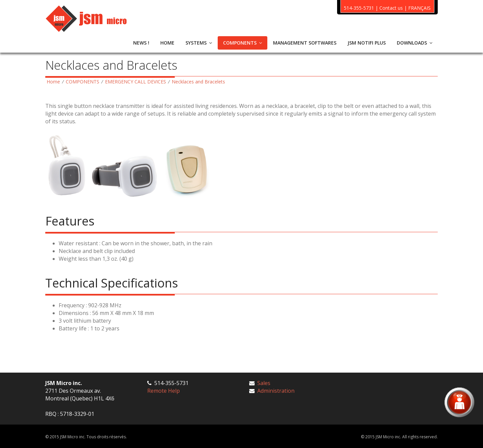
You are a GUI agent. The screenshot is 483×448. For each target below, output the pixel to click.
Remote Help (163, 390)
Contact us (391, 8)
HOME (167, 43)
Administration (275, 390)
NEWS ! (141, 43)
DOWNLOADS (414, 43)
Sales (263, 383)
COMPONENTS (242, 43)
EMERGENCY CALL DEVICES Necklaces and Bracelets (165, 81)
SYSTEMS (198, 43)
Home (53, 81)
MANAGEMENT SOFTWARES (304, 43)
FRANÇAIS (419, 8)
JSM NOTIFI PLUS (366, 43)
